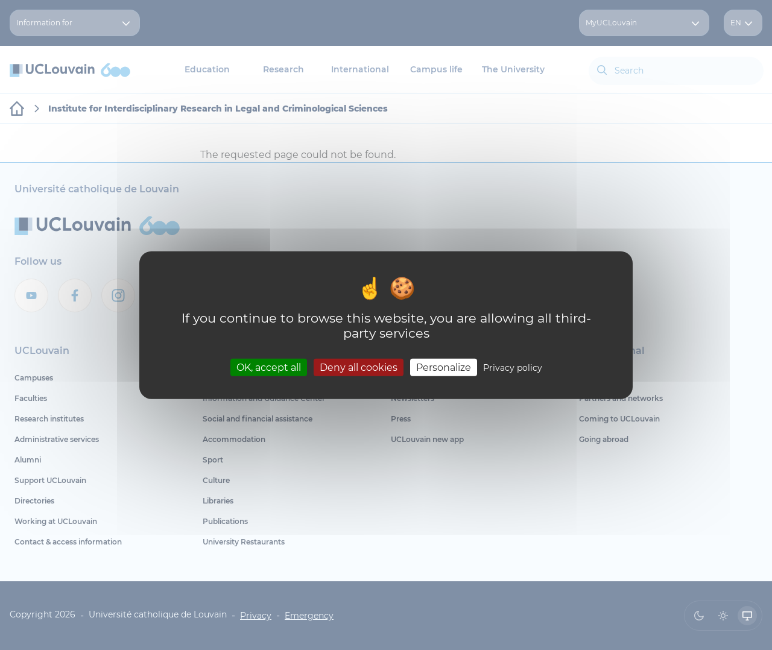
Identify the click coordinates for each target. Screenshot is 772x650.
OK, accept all (268, 367)
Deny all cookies (358, 367)
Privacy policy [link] (512, 367)
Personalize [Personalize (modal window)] (443, 367)
